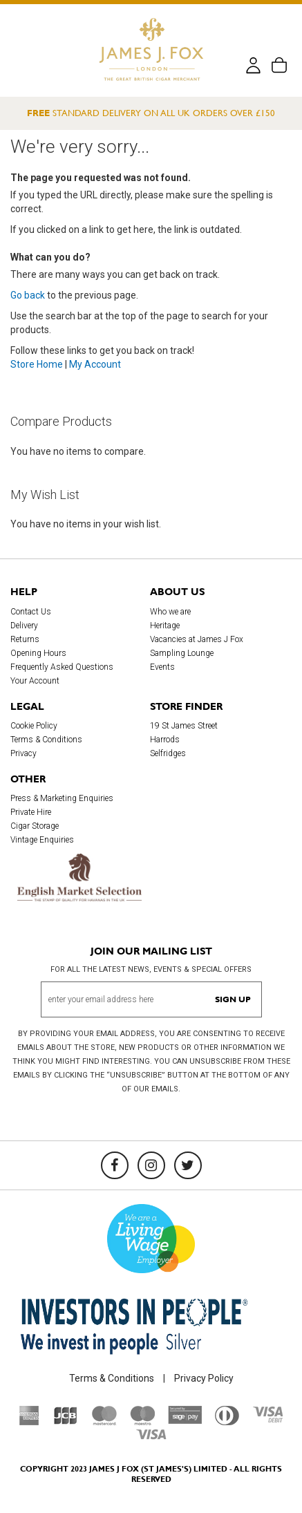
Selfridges (168, 753)
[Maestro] (142, 1421)
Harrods (165, 739)
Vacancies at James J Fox (196, 639)
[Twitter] (188, 1165)
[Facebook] (115, 1165)
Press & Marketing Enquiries (61, 798)
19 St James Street (184, 726)
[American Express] (29, 1421)
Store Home (36, 364)
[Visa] (151, 1436)
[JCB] (66, 1421)
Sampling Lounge (182, 653)
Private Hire (30, 812)
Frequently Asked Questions (61, 667)
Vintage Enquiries (42, 840)
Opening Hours (38, 653)
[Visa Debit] (267, 1419)
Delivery (24, 625)
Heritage (165, 625)
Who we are (170, 612)
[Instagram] (151, 1165)
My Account (95, 364)
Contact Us (30, 612)
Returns (24, 639)
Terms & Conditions (46, 739)
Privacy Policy (204, 1378)
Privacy (23, 753)
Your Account (34, 681)
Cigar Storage (34, 826)
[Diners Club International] (227, 1421)
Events (162, 667)
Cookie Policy (33, 726)
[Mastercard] (104, 1421)
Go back (27, 295)
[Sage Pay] (185, 1420)
